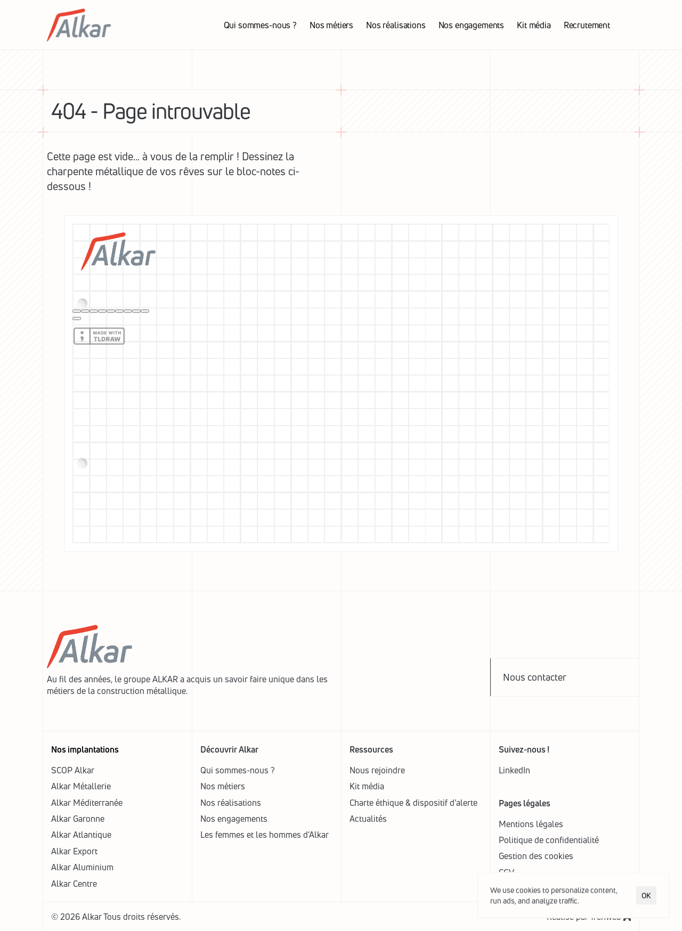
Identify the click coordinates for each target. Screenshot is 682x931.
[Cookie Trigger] (536, 856)
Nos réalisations (230, 802)
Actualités (368, 818)
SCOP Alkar (72, 770)
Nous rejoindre (377, 770)
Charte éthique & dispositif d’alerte (413, 802)
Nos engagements (233, 818)
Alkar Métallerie (81, 786)
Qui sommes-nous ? (237, 770)
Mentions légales (531, 824)
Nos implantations (85, 749)
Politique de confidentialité (549, 840)
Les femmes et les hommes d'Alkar (264, 834)
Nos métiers (222, 786)
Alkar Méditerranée (87, 802)
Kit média (367, 786)
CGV (506, 872)
